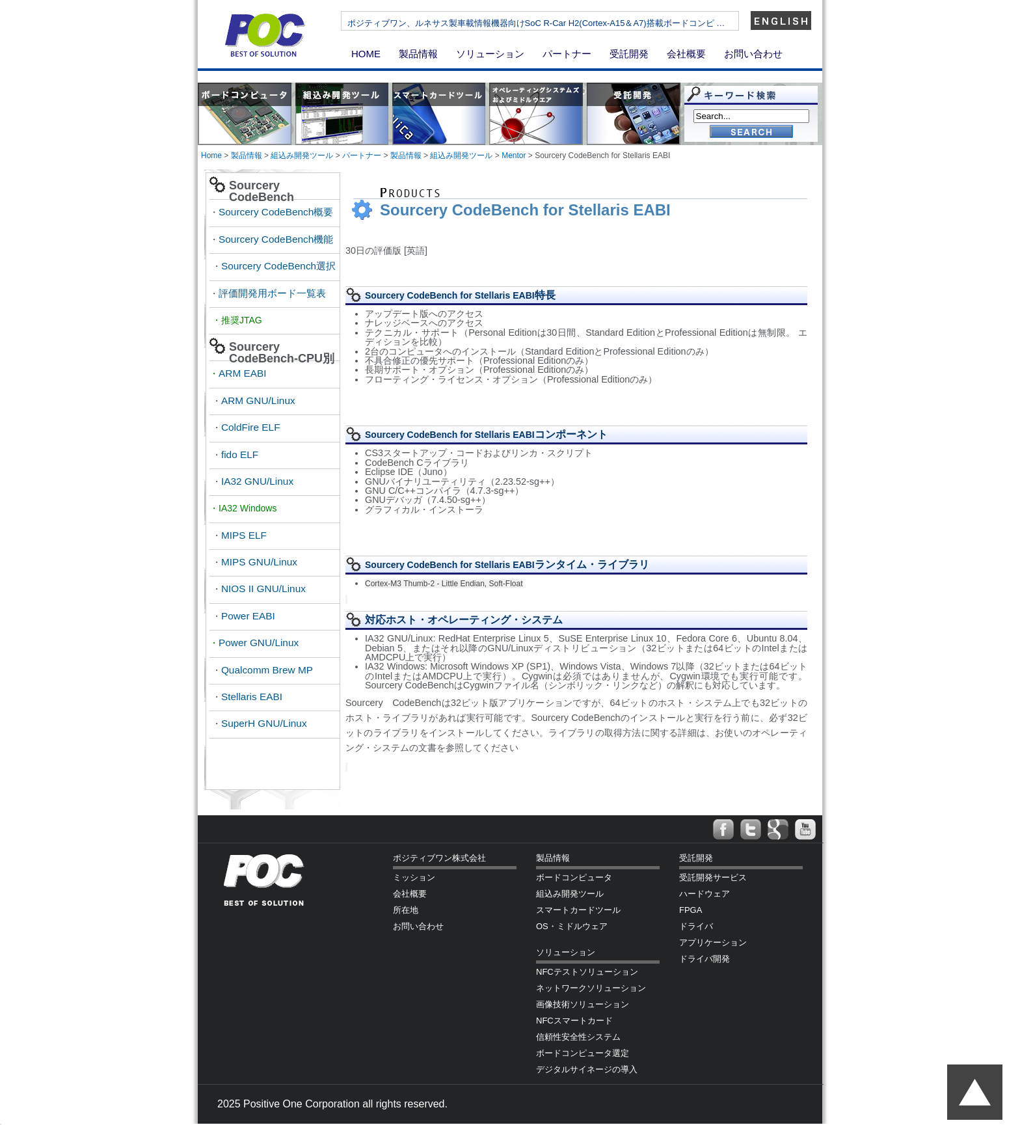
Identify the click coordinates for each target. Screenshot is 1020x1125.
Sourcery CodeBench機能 (276, 239)
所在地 (405, 910)
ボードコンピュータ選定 (582, 1053)
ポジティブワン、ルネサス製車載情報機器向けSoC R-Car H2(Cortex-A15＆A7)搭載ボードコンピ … (573, 23)
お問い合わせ (753, 54)
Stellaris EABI (251, 696)
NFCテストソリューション (587, 972)
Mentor (514, 155)
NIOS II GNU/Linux (263, 588)
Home (211, 155)
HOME (366, 54)
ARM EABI (243, 373)
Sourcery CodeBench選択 (278, 265)
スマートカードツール (578, 910)
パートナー (567, 54)
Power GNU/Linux (259, 642)
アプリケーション (713, 942)
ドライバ (696, 926)
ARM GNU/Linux (258, 400)
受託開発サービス (713, 877)
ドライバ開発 (704, 959)
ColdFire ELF (250, 427)
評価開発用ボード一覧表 (272, 293)
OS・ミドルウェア (572, 926)
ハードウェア (704, 894)
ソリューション (490, 54)
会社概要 (686, 54)
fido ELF (239, 454)
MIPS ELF (244, 535)
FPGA (690, 910)
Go (751, 132)
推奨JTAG (241, 320)
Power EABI (248, 615)
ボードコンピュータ (574, 877)
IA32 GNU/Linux (257, 481)
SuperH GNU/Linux (264, 723)
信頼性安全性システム (578, 1037)
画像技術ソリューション (582, 1004)
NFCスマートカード (574, 1020)
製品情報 (418, 54)
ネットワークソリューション (591, 988)
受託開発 (629, 54)
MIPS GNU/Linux (259, 561)
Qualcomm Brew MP (267, 669)
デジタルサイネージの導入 (587, 1069)
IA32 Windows (249, 508)
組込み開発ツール (302, 155)
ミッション (414, 877)
